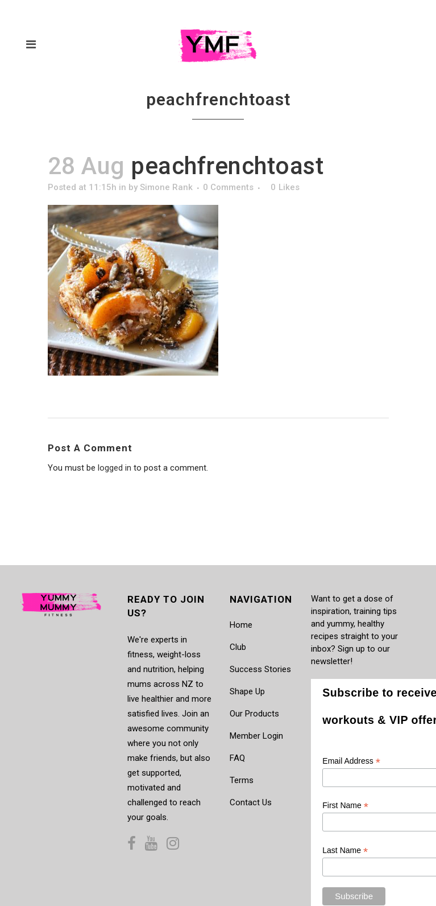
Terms (242, 780)
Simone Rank (166, 187)
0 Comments (228, 187)
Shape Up (247, 691)
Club (238, 647)
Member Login (256, 736)
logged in (114, 468)
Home (241, 625)
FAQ (237, 758)
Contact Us (251, 802)
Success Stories (260, 669)
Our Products (254, 714)
